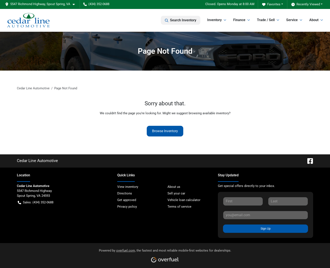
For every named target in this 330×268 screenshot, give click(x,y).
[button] (41, 4)
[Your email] (265, 215)
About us (173, 187)
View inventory (127, 187)
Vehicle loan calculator (183, 200)
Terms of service (179, 207)
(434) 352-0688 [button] (96, 4)
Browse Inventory (165, 131)
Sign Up (266, 228)
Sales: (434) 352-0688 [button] (35, 202)
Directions (124, 193)
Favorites (271, 4)
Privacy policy (127, 207)
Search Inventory (180, 20)
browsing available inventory (209, 113)
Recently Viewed (305, 4)
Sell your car (176, 193)
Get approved (126, 200)
